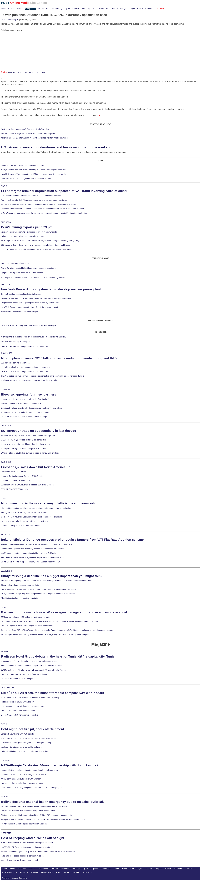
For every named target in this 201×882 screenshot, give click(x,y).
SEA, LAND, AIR (8, 688)
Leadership (85, 9)
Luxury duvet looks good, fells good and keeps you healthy (26, 743)
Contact (34, 872)
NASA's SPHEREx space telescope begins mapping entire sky (27, 847)
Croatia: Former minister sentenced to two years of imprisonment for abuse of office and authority (42, 209)
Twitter (66, 872)
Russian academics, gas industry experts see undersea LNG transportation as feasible (38, 851)
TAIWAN (11, 72)
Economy (50, 9)
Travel (101, 9)
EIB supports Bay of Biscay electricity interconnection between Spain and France (35, 245)
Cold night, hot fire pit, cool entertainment (32, 729)
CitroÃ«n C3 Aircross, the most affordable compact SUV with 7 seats (52, 693)
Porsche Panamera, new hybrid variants (18, 711)
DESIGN (4, 724)
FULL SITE (87, 872)
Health (140, 9)
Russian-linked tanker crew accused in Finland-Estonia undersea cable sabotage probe (38, 204)
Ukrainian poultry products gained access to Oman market (26, 178)
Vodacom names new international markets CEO (22, 404)
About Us (24, 872)
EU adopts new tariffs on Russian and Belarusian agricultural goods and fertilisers (36, 298)
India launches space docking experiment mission (22, 856)
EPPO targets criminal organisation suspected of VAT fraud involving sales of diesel (64, 191)
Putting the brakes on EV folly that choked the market (24, 512)
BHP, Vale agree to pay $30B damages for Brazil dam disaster (27, 626)
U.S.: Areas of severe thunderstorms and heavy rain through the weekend (56, 147)
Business (12, 9)
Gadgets (131, 9)
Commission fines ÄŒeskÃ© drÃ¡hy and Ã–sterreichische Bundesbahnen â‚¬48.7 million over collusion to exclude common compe (57, 630)
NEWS (4, 186)
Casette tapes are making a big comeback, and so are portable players (31, 788)
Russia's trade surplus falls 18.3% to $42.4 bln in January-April (28, 435)
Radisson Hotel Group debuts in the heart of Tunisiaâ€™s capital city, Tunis (57, 656)
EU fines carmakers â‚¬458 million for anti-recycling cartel (26, 617)
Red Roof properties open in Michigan (17, 679)
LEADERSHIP (7, 571)
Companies (30, 9)
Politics (20, 9)
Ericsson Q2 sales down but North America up (35, 467)
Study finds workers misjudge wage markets (20, 585)
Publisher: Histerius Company (14, 878)
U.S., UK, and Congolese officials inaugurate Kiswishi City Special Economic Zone (36, 249)
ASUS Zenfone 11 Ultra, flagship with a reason (21, 779)
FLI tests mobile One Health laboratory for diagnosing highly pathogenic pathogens (36, 544)
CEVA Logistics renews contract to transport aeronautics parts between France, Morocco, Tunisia (42, 376)
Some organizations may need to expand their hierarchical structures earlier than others (38, 589)
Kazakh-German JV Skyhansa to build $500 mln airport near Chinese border (33, 174)
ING (37, 72)
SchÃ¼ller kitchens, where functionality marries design (24, 751)
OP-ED (4, 498)
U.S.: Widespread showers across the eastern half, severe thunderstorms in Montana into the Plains (44, 213)
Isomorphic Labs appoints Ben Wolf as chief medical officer (26, 399)
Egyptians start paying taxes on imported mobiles (22, 273)
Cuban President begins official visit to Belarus (21, 294)
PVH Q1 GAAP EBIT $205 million (15, 489)
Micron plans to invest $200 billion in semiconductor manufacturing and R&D (33, 277)
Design (123, 9)
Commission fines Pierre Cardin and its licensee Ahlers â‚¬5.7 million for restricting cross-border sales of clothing (49, 621)
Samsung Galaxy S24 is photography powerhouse (22, 783)
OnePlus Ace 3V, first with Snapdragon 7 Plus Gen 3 (23, 774)
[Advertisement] (20, 48)
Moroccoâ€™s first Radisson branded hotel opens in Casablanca (29, 661)
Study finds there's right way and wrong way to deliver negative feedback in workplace (38, 594)
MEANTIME (6, 833)
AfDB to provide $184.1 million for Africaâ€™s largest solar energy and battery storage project (41, 241)
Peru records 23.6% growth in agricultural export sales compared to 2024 (32, 557)
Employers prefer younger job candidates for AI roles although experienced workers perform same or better (47, 581)
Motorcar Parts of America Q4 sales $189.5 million (22, 476)
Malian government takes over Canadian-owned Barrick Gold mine (29, 380)
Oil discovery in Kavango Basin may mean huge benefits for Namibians (31, 517)
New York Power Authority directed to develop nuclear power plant (51, 289)
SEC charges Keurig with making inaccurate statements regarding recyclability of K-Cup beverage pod (44, 634)
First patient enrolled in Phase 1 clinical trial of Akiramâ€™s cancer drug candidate (36, 815)
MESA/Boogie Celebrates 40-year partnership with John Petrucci (49, 765)
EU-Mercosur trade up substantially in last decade (38, 430)
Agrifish (75, 9)
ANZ (43, 72)
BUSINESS (6, 222)
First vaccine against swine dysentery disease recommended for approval (32, 549)
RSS (58, 872)
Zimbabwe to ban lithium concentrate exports (20, 311)
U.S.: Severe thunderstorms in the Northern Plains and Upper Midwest (31, 196)
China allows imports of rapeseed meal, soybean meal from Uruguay (30, 562)
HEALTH (4, 797)
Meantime (149, 9)
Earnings (59, 9)
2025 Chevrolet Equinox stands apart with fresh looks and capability (30, 697)
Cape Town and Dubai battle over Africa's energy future (24, 521)
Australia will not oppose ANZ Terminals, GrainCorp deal (25, 129)
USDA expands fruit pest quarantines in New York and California (28, 553)
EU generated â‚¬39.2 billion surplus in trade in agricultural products (30, 453)
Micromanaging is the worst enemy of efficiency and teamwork (48, 503)
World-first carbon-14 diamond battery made (20, 860)
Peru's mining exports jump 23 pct (27, 227)
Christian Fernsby (10, 20)
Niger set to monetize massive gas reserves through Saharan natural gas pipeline (36, 508)
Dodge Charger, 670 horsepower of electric (19, 715)
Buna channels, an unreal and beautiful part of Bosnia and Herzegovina (31, 666)
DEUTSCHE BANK (25, 72)
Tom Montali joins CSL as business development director (25, 412)
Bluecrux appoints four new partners (28, 394)
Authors (188, 869)
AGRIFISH (5, 535)
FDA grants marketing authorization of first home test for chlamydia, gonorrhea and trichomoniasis (43, 819)
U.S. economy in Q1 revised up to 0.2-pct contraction (23, 440)
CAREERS (5, 389)
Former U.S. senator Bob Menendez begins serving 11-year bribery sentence (34, 200)
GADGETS (5, 760)
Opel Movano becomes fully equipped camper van (22, 706)
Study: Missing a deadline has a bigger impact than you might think (51, 576)
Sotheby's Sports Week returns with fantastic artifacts (24, 674)
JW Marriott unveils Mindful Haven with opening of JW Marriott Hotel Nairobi (33, 670)
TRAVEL (4, 651)
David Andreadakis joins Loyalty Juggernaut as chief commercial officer (31, 408)
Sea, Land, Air (112, 9)
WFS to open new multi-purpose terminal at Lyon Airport (25, 346)
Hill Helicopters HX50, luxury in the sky (17, 702)
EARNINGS (6, 462)
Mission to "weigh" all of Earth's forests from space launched (27, 843)
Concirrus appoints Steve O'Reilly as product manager (24, 417)
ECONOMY (6, 426)
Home (4, 869)
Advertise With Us (9, 872)
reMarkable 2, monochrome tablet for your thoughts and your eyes (29, 770)
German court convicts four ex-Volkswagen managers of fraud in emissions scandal (64, 612)
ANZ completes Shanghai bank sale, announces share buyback (28, 133)
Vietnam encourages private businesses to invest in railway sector (29, 232)
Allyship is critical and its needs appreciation (20, 598)
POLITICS (5, 284)
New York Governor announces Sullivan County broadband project (29, 307)
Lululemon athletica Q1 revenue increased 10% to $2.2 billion (27, 485)
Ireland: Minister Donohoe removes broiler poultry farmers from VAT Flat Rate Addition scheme (72, 539)
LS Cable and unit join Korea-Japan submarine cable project (27, 367)
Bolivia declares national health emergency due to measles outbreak (52, 801)
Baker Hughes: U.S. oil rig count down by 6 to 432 (22, 165)
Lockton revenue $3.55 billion (13, 472)
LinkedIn (75, 872)
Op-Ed (67, 9)
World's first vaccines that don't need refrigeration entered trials (28, 811)
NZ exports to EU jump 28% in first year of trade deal (23, 449)
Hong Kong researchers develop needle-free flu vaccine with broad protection (34, 806)
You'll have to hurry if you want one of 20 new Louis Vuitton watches (30, 738)
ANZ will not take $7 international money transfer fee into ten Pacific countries (34, 138)
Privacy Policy (47, 872)
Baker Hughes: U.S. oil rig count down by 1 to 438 (22, 236)
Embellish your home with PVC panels (17, 734)
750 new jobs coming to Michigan (15, 342)
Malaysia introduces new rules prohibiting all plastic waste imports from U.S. (33, 170)
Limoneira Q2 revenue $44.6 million (16, 480)
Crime (94, 9)
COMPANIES (6, 353)
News (3, 9)
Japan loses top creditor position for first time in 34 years (25, 444)
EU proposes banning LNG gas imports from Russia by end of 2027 (30, 303)
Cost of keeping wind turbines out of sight (32, 838)
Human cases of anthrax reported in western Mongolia (24, 824)
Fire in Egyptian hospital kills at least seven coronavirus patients (28, 268)
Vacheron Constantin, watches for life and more (21, 747)
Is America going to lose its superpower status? (21, 526)
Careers (40, 9)
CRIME (4, 607)
